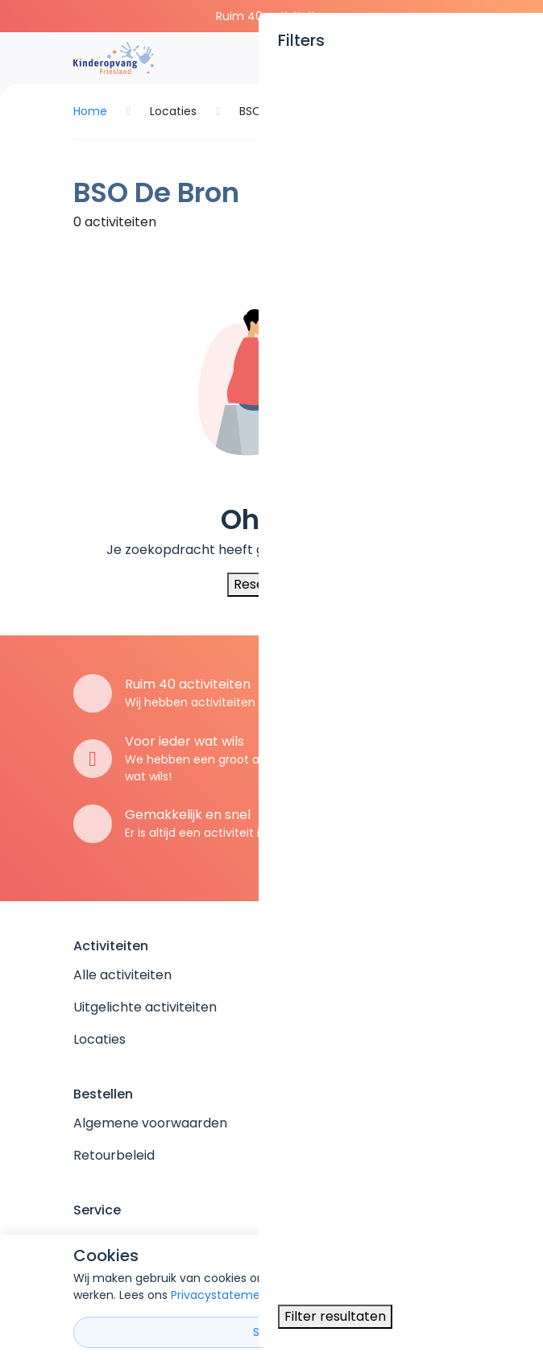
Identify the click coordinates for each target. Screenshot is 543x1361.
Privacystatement (221, 1295)
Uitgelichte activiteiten (145, 1007)
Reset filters (271, 584)
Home (90, 111)
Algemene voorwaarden (150, 1123)
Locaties (99, 1039)
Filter (436, 216)
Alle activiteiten (122, 975)
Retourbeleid (114, 1155)
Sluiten (272, 1332)
